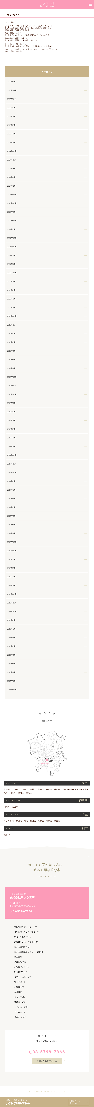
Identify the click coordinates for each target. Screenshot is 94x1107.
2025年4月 (11, 116)
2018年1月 (11, 446)
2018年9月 (11, 403)
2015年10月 (12, 612)
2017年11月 (12, 464)
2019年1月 (11, 368)
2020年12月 (12, 273)
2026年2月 (11, 82)
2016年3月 (11, 577)
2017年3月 (11, 525)
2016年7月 (11, 568)
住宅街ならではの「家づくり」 (27, 932)
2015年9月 (11, 620)
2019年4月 (11, 351)
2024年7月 (11, 177)
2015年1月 (11, 681)
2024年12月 (12, 151)
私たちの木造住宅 (21, 947)
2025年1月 (11, 142)
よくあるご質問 (21, 1007)
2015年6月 (11, 646)
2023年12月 (12, 195)
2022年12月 (12, 221)
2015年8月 (11, 629)
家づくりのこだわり (22, 937)
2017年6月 (11, 507)
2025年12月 (12, 90)
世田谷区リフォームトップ (25, 927)
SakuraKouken (47, 6)
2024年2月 (11, 186)
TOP (89, 856)
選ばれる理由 (20, 962)
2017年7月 (11, 499)
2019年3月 (11, 360)
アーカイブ (47, 72)
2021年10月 (12, 247)
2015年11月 (12, 603)
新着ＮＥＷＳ (20, 1002)
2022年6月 (11, 229)
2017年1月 (11, 533)
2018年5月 (11, 429)
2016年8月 (11, 559)
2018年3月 (11, 438)
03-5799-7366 (19, 1103)
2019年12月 (12, 316)
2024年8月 (11, 169)
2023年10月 (12, 203)
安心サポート (20, 982)
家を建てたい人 (21, 972)
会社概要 (18, 992)
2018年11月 (12, 386)
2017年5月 (11, 516)
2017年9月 (11, 481)
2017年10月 (12, 473)
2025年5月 (11, 108)
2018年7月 (11, 420)
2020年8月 (11, 281)
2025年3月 (11, 125)
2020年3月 (11, 299)
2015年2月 (11, 672)
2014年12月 (12, 690)
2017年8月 (11, 490)
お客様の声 (19, 987)
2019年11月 (12, 325)
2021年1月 (11, 264)
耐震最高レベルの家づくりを (26, 942)
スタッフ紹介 (20, 997)
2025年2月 (11, 134)
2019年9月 (11, 334)
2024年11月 (12, 160)
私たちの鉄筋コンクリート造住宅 (28, 952)
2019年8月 (11, 342)
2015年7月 (11, 638)
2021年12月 (12, 238)
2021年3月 (11, 255)
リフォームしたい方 (22, 977)
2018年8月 (11, 412)
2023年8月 (11, 212)
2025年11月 (12, 99)
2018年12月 (12, 377)
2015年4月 (11, 655)
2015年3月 (11, 664)
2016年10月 (12, 551)
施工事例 (18, 957)
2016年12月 (12, 542)
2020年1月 (11, 308)
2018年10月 (12, 394)
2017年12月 (12, 455)
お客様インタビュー (22, 967)
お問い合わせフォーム (75, 1102)
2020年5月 (11, 290)
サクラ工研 (47, 3)
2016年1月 (11, 585)
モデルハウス (20, 1012)
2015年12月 (12, 594)
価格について (20, 1017)
